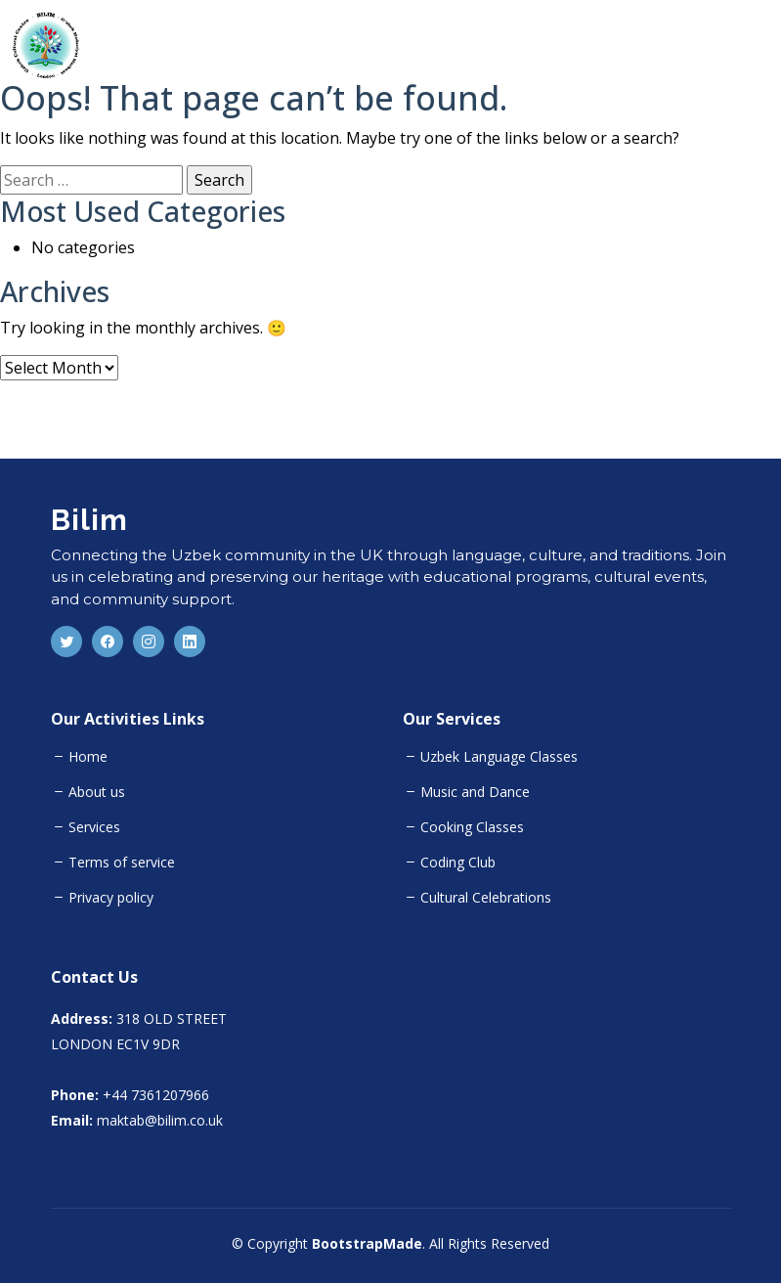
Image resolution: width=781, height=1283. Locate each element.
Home (88, 757)
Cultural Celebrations (485, 898)
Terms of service (121, 862)
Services (94, 827)
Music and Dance (475, 792)
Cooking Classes (472, 827)
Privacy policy (110, 898)
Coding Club (458, 862)
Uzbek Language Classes (499, 757)
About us (96, 792)
